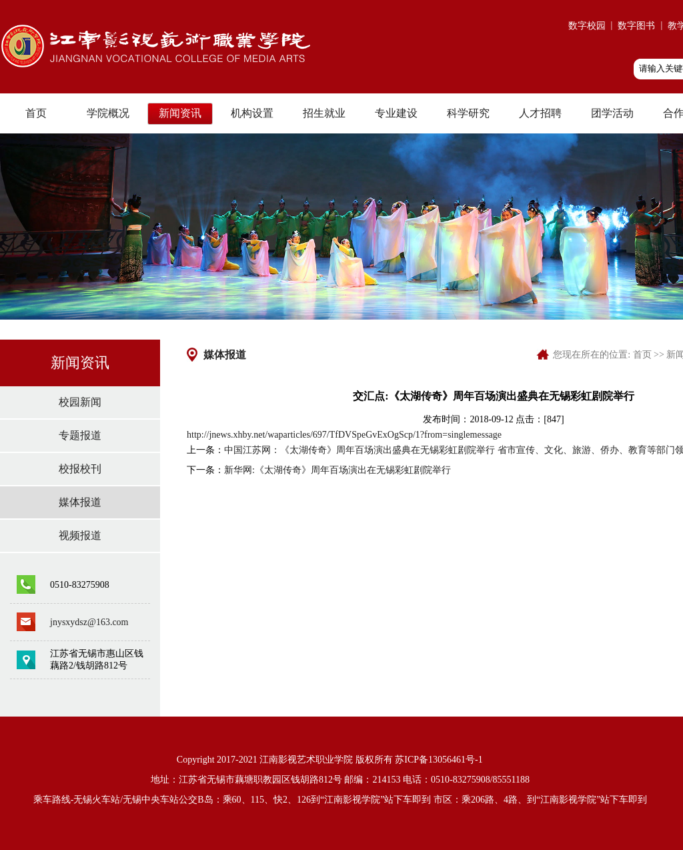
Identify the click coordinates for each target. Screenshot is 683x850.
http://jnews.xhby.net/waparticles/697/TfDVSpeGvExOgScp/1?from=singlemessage (344, 435)
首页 (36, 113)
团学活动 (612, 113)
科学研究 (468, 113)
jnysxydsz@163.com (89, 622)
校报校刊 (80, 468)
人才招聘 (540, 113)
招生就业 (324, 113)
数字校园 (587, 26)
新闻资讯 (180, 113)
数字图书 (636, 26)
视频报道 (80, 535)
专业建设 (396, 113)
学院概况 (108, 113)
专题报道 (80, 435)
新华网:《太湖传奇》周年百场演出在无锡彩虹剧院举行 (337, 470)
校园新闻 (80, 402)
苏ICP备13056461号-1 (438, 760)
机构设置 (252, 113)
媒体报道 (80, 502)
